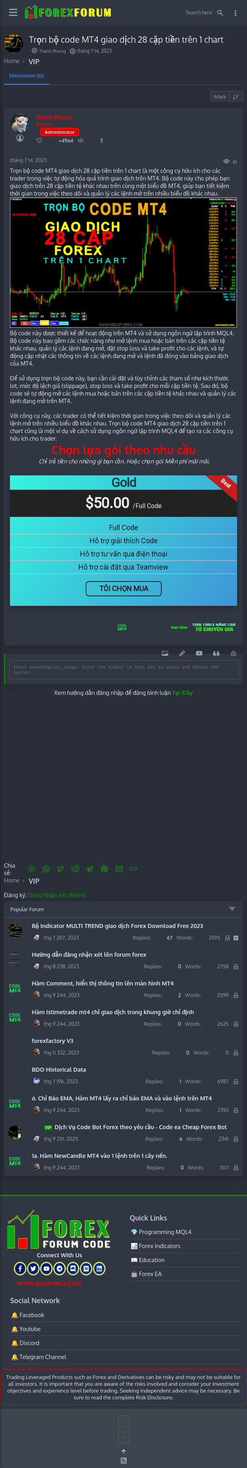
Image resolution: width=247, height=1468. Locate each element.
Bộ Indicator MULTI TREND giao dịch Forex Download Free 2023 (117, 925)
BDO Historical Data (59, 1069)
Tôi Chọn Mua (123, 588)
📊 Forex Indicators (155, 1245)
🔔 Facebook (28, 1314)
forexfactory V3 (52, 1040)
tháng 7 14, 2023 (28, 160)
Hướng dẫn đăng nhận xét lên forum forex (89, 954)
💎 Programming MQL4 (161, 1231)
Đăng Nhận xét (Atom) (56, 894)
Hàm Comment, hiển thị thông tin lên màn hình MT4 (103, 983)
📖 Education (148, 1259)
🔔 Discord (25, 1342)
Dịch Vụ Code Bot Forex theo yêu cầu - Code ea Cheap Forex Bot (129, 1127)
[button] (31, 869)
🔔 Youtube (26, 1328)
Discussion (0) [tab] (26, 75)
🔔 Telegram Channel (39, 1356)
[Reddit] (75, 869)
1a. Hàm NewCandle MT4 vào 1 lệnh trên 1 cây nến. (99, 1155)
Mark (220, 96)
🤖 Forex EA (146, 1273)
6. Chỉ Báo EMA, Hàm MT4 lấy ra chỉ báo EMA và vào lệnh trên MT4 (122, 1098)
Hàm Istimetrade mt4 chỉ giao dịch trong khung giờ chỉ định (113, 1011)
